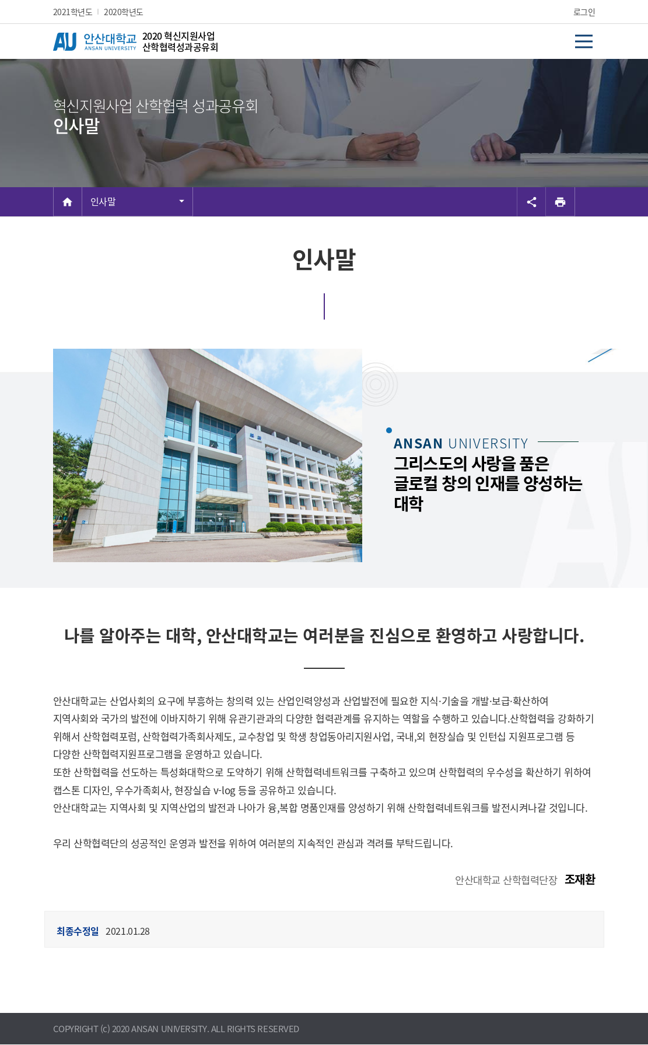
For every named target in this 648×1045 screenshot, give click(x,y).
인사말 (103, 201)
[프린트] (560, 201)
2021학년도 (73, 11)
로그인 (584, 11)
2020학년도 (123, 11)
